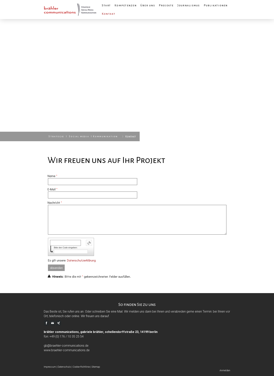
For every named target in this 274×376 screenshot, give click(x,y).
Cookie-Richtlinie (81, 366)
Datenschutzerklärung (81, 260)
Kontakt (108, 13)
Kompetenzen (126, 5)
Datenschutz (64, 366)
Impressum (50, 366)
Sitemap (96, 366)
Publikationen (216, 5)
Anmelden (225, 370)
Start (106, 5)
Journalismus (189, 5)
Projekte (166, 5)
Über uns (147, 5)
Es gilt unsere (72, 260)
